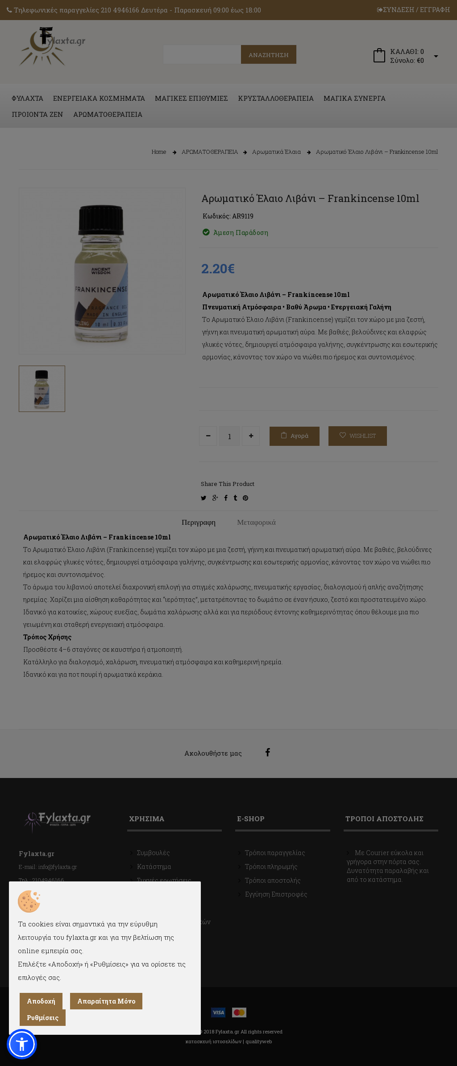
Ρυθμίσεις (42, 1017)
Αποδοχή (41, 1001)
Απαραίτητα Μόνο (106, 1001)
